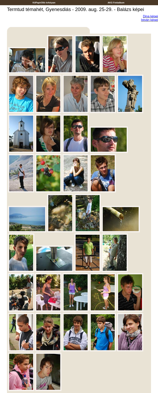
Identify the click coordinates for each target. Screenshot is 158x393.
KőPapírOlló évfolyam (44, 2)
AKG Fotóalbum (116, 2)
